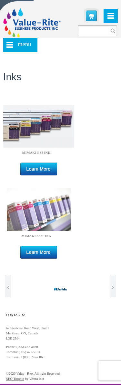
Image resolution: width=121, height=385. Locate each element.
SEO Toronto (15, 378)
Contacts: (15, 315)
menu (24, 44)
